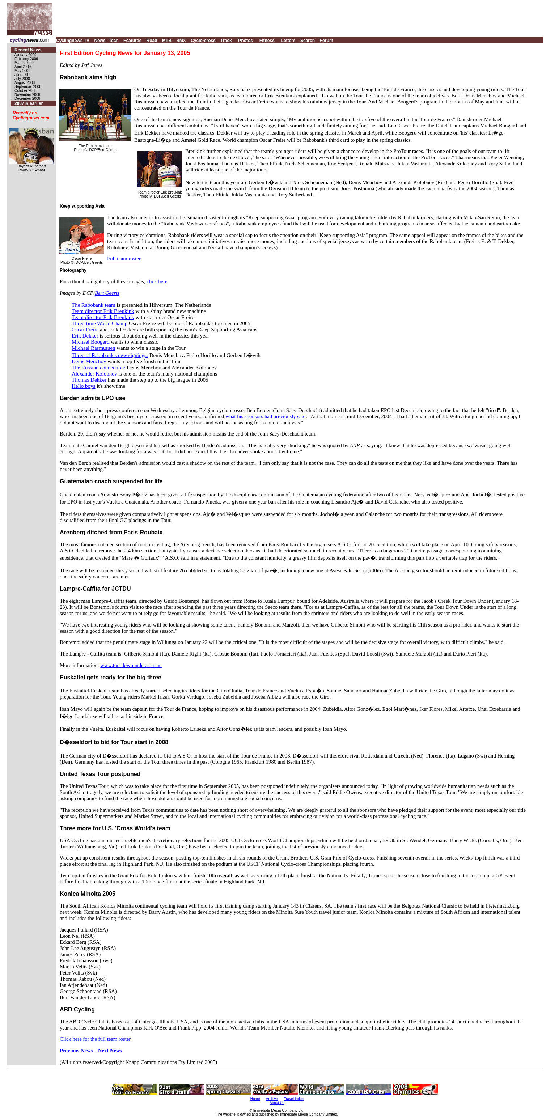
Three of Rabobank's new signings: (110, 355)
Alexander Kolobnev (94, 374)
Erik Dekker (85, 336)
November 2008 (27, 95)
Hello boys (83, 386)
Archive (272, 1099)
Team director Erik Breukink (103, 311)
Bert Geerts (107, 293)
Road (151, 40)
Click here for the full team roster (95, 1039)
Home (255, 1099)
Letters (288, 40)
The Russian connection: (98, 367)
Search (307, 40)
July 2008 (22, 79)
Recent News (28, 49)
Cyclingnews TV (72, 40)
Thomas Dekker (89, 380)
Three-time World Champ (99, 323)
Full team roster (124, 259)
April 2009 (22, 67)
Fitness (267, 40)
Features (132, 40)
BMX (181, 40)
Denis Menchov (89, 361)
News (99, 40)
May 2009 (22, 71)
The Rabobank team (93, 305)
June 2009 (22, 75)
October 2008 (25, 91)
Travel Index (294, 1099)
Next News (110, 1050)
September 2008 (27, 87)
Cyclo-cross (203, 40)
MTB (167, 40)
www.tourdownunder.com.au (131, 665)
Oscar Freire (85, 329)
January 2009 (25, 55)
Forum (326, 40)
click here (157, 281)
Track (226, 40)
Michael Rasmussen (93, 348)
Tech (114, 40)
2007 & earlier (28, 103)
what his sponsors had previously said (265, 416)
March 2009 (24, 63)
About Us (277, 1103)
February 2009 (26, 59)
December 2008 (27, 99)
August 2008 (24, 83)
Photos (245, 40)
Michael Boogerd (91, 342)
